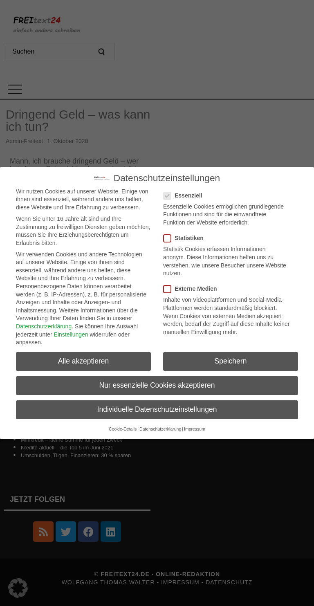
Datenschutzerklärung (44, 326)
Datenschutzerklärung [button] (160, 428)
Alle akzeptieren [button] (83, 361)
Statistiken (186, 238)
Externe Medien (192, 288)
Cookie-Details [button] (123, 428)
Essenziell (185, 195)
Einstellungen (71, 334)
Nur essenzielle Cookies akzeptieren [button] (157, 385)
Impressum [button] (194, 428)
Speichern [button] (231, 361)
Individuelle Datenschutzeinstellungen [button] (157, 409)
